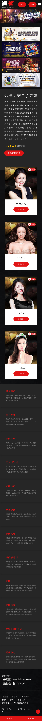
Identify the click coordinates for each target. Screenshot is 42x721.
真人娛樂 (25, 696)
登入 (22, 4)
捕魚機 (15, 696)
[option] (21, 16)
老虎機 (5, 696)
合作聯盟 (6, 703)
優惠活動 (21, 700)
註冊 (32, 4)
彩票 (12, 700)
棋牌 (4, 700)
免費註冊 (31, 718)
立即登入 (10, 718)
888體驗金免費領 (21, 703)
